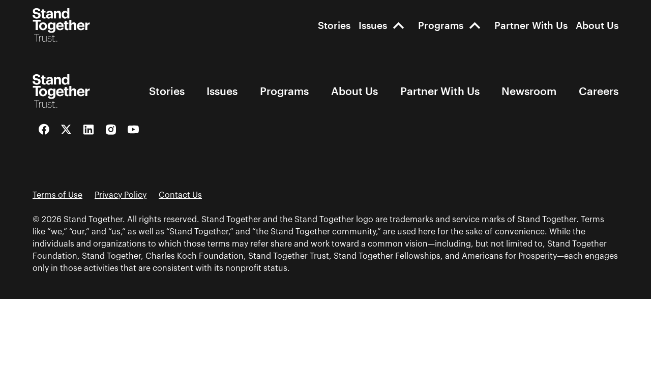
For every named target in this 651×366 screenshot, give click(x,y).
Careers (598, 90)
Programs (440, 25)
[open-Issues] (398, 25)
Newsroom (528, 90)
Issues (373, 25)
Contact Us (180, 195)
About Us (597, 25)
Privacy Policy (120, 195)
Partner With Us (531, 25)
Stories (334, 25)
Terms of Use (57, 195)
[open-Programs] (474, 25)
